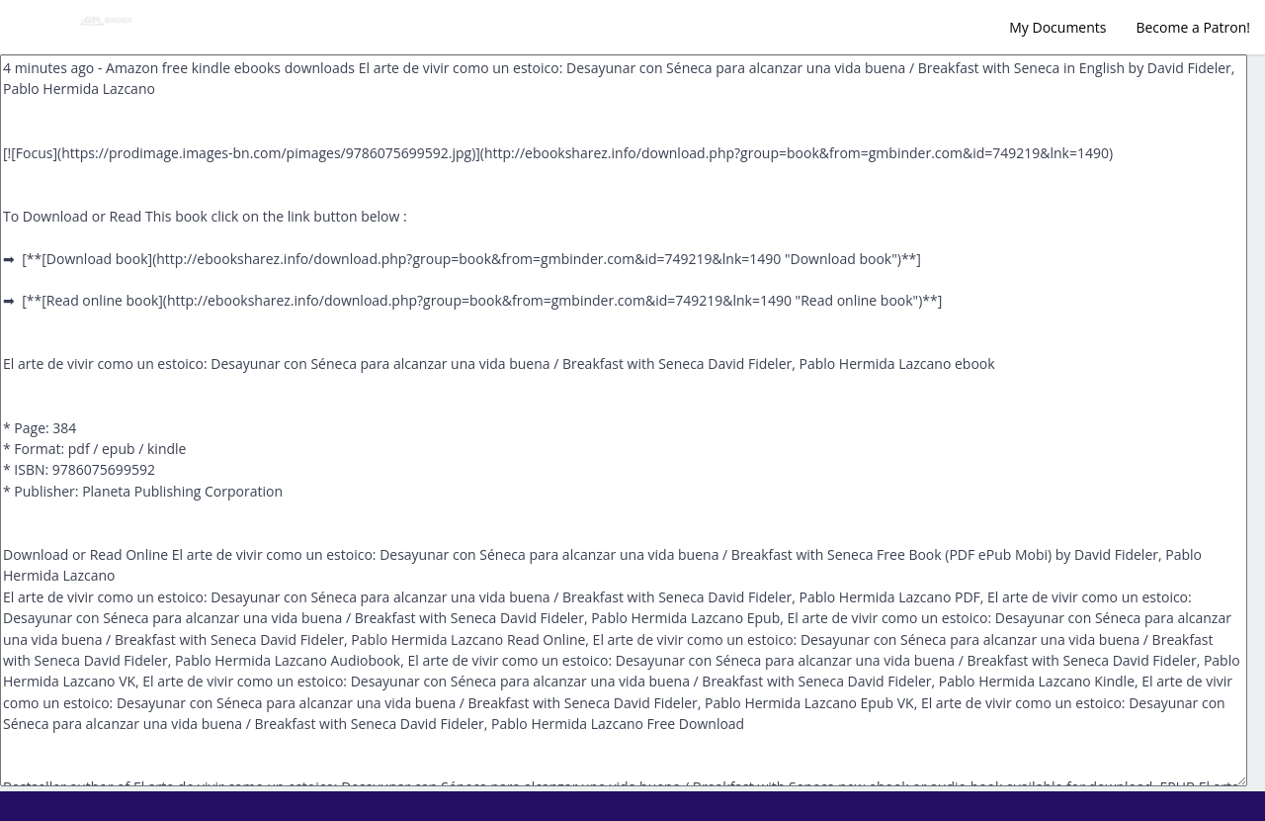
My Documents (1057, 27)
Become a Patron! (1193, 27)
